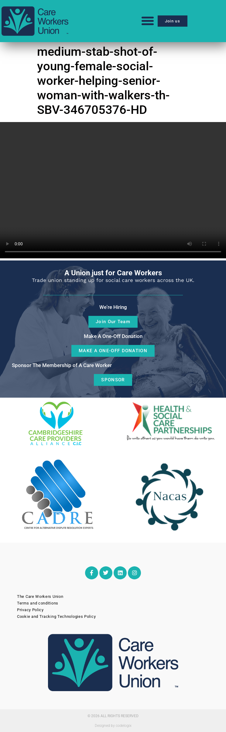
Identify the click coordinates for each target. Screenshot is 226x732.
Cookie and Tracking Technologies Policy (56, 616)
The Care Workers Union (40, 596)
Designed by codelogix (113, 726)
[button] (148, 21)
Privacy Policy (30, 610)
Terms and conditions (37, 603)
